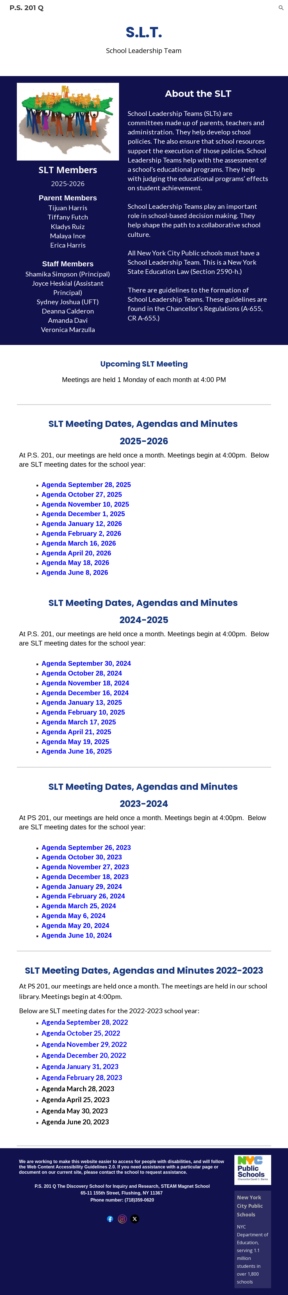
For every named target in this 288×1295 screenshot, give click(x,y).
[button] (281, 8)
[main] (144, 40)
